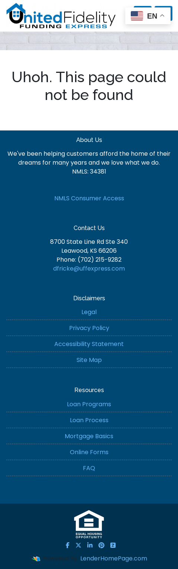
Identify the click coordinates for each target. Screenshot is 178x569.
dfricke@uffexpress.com (89, 268)
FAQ (89, 468)
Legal (89, 312)
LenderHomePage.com (113, 558)
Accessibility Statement (89, 344)
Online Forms (89, 452)
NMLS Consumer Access (89, 198)
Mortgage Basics (89, 436)
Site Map (89, 360)
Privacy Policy (89, 328)
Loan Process (89, 420)
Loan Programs (89, 404)
